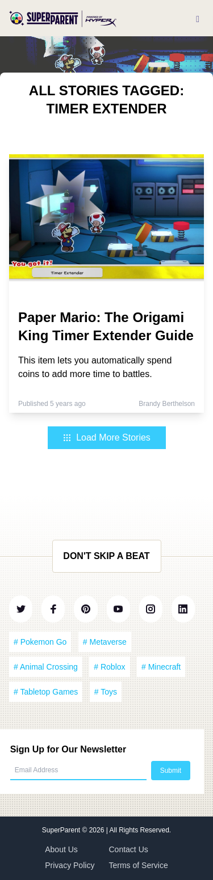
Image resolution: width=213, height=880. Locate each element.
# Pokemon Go (40, 641)
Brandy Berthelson (167, 404)
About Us (61, 849)
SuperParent (62, 830)
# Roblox (109, 666)
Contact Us (128, 849)
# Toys (105, 691)
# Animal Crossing (46, 666)
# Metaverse (105, 641)
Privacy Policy (69, 865)
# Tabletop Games (46, 691)
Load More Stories (106, 437)
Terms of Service (138, 865)
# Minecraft (161, 666)
